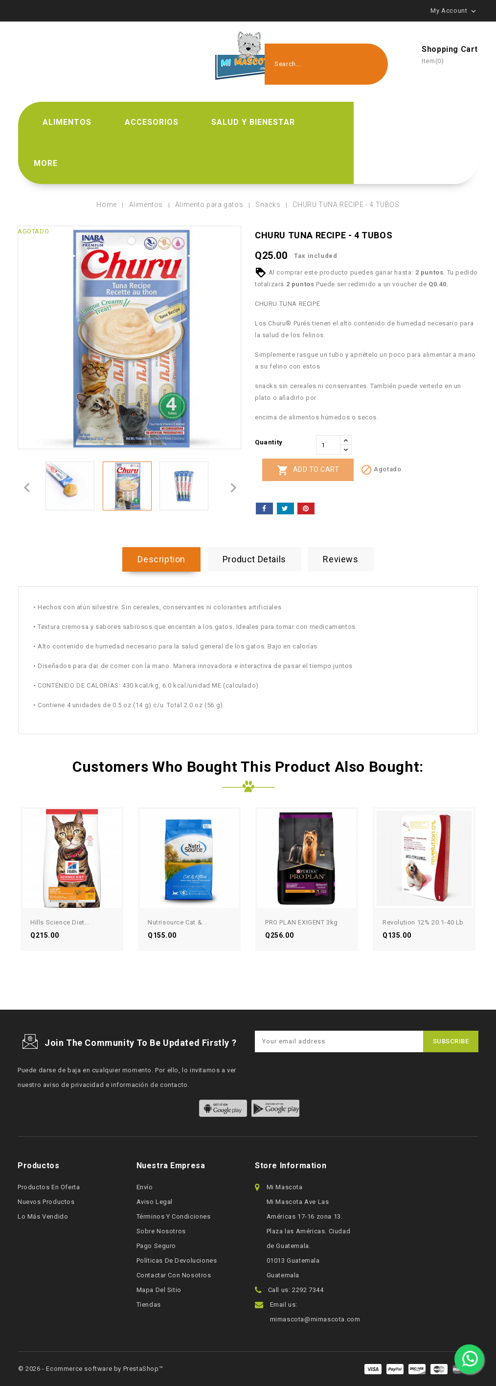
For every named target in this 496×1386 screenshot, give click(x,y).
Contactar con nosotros (173, 1275)
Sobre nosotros (161, 1231)
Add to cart (308, 470)
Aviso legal (154, 1201)
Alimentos (67, 122)
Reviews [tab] (340, 559)
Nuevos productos (46, 1201)
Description (161, 559)
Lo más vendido (43, 1216)
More (46, 163)
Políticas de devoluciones (176, 1260)
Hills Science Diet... (60, 922)
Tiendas (148, 1304)
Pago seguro (156, 1245)
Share (264, 508)
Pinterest (306, 508)
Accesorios (152, 122)
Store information (290, 1165)
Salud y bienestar (253, 122)
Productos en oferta (49, 1187)
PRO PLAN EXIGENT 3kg (301, 922)
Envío (144, 1187)
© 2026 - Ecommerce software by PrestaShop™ (90, 1368)
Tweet (285, 508)
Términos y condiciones (173, 1216)
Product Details (254, 559)
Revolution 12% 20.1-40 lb (423, 922)
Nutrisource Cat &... (177, 922)
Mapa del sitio (158, 1290)
